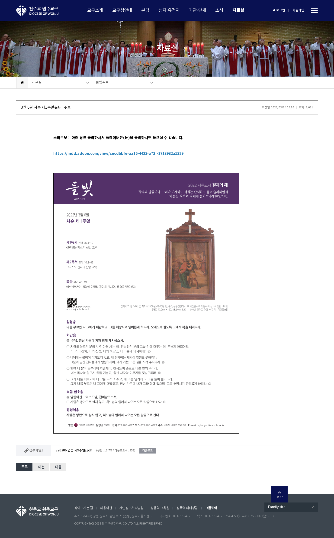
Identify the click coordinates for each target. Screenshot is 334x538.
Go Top (279, 494)
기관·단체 (197, 10)
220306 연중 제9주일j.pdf (74, 450)
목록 (24, 467)
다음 (58, 467)
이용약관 (106, 508)
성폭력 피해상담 (187, 508)
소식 (219, 10)
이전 (41, 467)
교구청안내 (122, 10)
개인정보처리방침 (131, 508)
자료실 (238, 10)
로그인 (279, 10)
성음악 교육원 (160, 508)
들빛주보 (102, 82)
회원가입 (298, 10)
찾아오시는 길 (83, 508)
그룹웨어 (211, 508)
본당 (145, 10)
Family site (277, 507)
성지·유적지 (169, 10)
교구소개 (95, 10)
